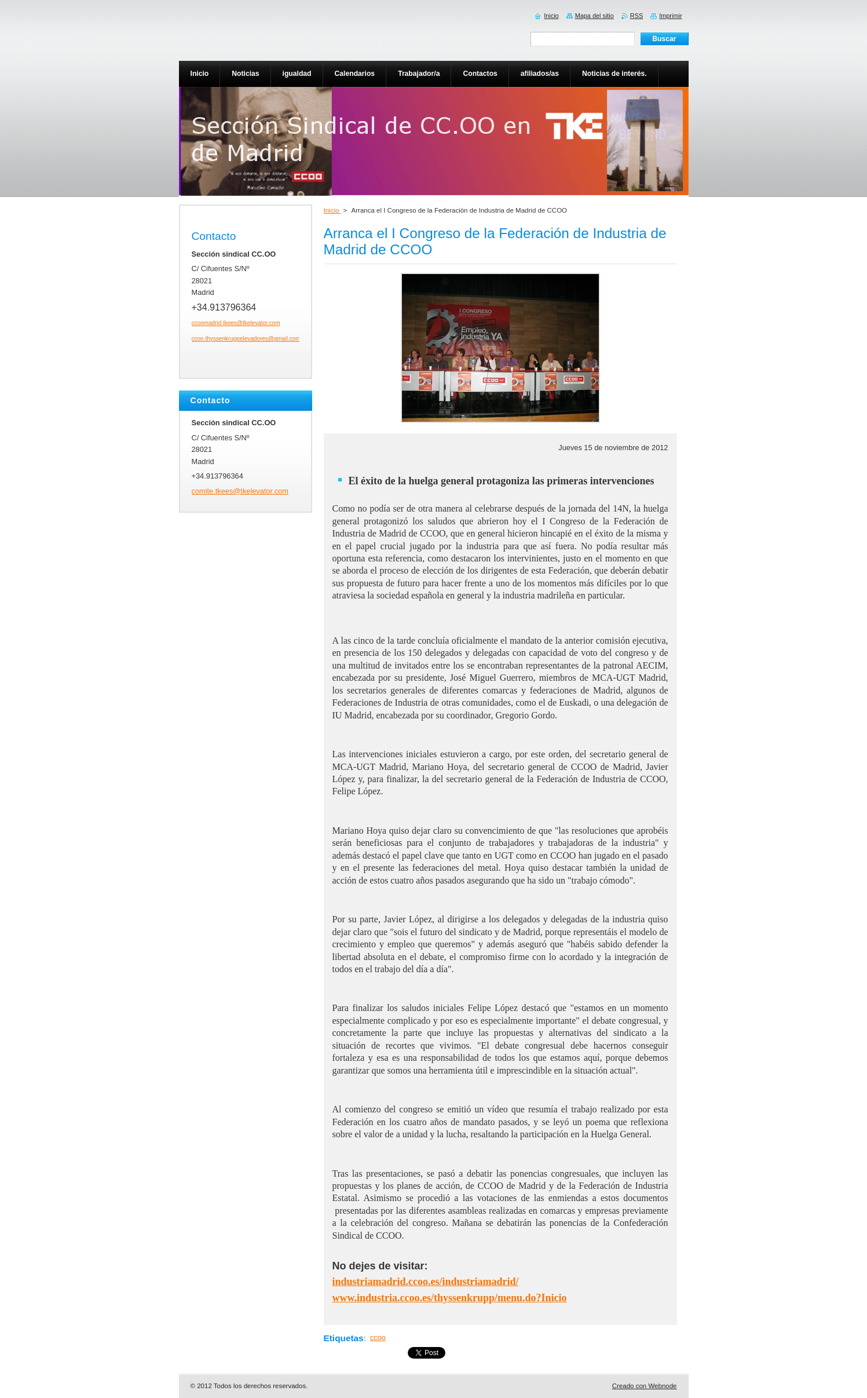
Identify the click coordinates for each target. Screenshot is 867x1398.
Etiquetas (344, 1338)
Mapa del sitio (594, 15)
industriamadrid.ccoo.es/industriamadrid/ (425, 1281)
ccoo (378, 1337)
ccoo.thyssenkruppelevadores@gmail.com (246, 338)
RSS (636, 15)
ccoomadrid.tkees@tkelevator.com (236, 323)
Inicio (332, 210)
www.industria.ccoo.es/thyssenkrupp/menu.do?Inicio (449, 1298)
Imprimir (670, 15)
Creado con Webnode (644, 1385)
